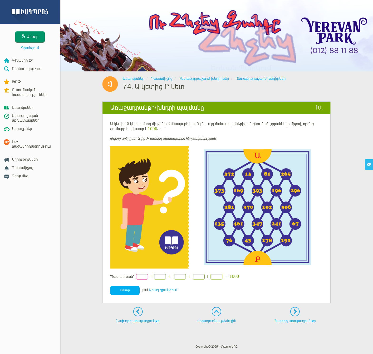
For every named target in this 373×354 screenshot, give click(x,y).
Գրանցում (30, 48)
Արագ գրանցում (163, 290)
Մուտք (125, 290)
